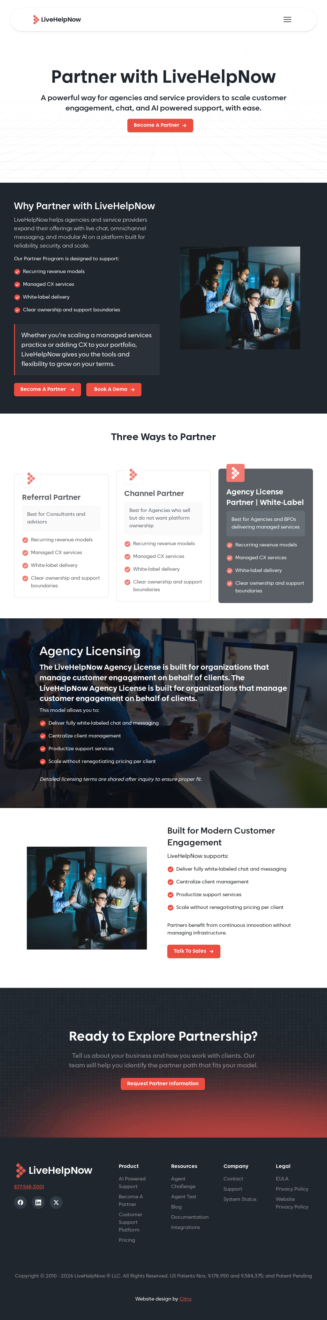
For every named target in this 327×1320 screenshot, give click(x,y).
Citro (185, 1299)
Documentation (190, 1217)
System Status (240, 1199)
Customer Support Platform (130, 1222)
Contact (233, 1179)
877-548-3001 (29, 1187)
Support (233, 1189)
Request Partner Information (163, 1083)
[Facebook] (20, 1202)
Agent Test (183, 1197)
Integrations (185, 1227)
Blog (176, 1207)
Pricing (127, 1240)
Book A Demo (110, 389)
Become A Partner (156, 125)
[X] (56, 1202)
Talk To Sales (190, 951)
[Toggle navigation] (287, 19)
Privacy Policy (292, 1189)
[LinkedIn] (38, 1202)
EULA (282, 1179)
